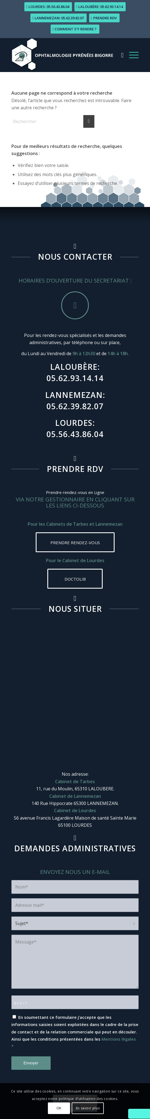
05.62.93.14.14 (75, 378)
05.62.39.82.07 (75, 406)
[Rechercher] (120, 55)
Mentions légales (119, 1039)
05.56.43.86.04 (75, 434)
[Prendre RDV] (104, 18)
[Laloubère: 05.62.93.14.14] (100, 6)
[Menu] (131, 55)
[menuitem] (120, 55)
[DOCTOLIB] (75, 579)
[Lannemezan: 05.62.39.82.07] (58, 18)
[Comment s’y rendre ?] (75, 29)
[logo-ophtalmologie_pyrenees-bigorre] (62, 55)
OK (58, 1108)
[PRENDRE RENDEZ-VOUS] (75, 542)
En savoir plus (88, 1108)
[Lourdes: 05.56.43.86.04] (48, 6)
